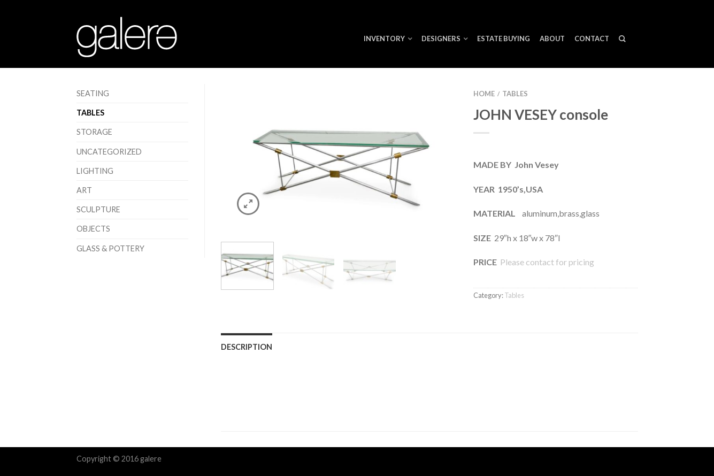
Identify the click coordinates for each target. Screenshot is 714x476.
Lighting (94, 170)
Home (484, 93)
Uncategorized (109, 151)
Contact (591, 38)
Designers (440, 38)
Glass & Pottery (110, 248)
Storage (94, 131)
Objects (93, 228)
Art (84, 190)
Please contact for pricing (546, 262)
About (552, 38)
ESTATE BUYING (503, 38)
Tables (90, 112)
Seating (92, 93)
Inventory (384, 38)
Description (246, 346)
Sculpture (98, 209)
